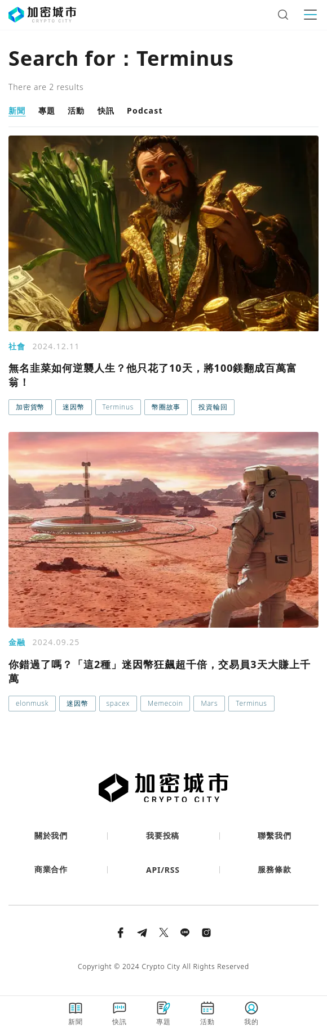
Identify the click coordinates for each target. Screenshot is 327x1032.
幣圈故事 (166, 407)
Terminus (118, 407)
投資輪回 (212, 407)
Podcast (145, 110)
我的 (251, 1013)
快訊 (106, 110)
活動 (76, 110)
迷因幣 (73, 407)
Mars (209, 703)
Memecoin (165, 703)
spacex (118, 703)
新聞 (17, 110)
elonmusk (32, 703)
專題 (47, 110)
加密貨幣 (30, 407)
